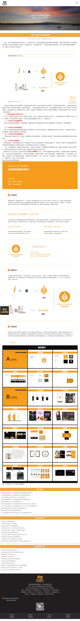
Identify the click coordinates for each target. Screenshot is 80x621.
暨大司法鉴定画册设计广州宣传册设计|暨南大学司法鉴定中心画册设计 (18, 505)
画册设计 (68, 616)
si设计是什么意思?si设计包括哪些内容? (11, 538)
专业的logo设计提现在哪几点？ (9, 563)
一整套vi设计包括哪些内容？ (8, 523)
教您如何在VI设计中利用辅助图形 (9, 528)
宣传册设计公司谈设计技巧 (8, 558)
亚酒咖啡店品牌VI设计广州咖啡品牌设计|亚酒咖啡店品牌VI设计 (17, 495)
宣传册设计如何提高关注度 (8, 565)
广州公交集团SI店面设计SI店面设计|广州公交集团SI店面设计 (16, 514)
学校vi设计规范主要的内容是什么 (9, 552)
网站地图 (30, 619)
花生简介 (49, 619)
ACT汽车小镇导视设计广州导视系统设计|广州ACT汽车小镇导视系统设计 (19, 508)
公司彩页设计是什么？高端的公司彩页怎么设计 (13, 530)
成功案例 (12, 619)
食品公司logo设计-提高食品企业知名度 (11, 571)
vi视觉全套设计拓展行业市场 (8, 556)
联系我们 (68, 619)
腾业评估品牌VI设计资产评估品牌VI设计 (11, 503)
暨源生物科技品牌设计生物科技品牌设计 (11, 512)
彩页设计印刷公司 (50, 596)
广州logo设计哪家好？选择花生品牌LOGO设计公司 (14, 536)
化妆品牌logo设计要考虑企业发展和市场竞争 (12, 554)
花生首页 (12, 616)
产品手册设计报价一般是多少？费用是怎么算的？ (13, 532)
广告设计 (49, 616)
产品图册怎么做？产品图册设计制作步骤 (11, 541)
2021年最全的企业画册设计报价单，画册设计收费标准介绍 (16, 543)
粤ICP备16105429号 (11, 602)
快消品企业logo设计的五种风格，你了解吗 (11, 569)
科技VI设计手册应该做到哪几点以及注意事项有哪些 (14, 567)
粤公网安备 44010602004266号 (10, 600)
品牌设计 (30, 616)
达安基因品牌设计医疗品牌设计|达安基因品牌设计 (13, 510)
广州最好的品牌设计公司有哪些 (9, 525)
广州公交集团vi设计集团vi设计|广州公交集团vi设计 (13, 499)
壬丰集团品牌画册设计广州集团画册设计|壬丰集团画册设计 (16, 501)
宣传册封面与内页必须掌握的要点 (9, 534)
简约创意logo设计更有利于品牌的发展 (10, 560)
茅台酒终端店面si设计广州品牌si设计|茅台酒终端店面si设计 (16, 497)
